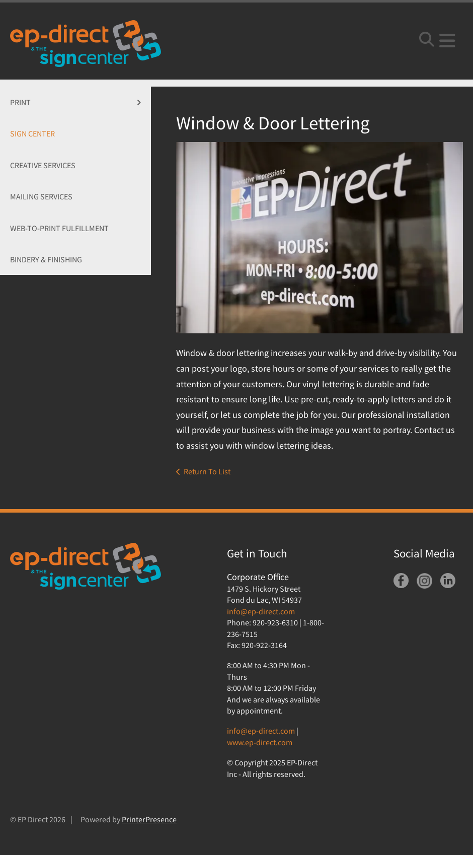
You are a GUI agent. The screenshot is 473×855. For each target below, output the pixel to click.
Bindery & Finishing (46, 259)
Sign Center (32, 133)
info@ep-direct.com (261, 611)
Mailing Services (41, 196)
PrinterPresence (149, 819)
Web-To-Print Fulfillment (59, 228)
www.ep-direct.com (259, 742)
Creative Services (42, 165)
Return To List (207, 471)
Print (80, 102)
